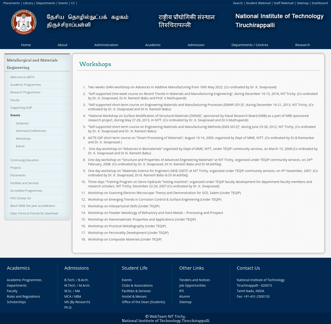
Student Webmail (258, 3)
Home (26, 44)
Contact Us (248, 268)
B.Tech (69, 280)
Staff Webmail (284, 3)
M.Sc (67, 291)
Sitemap (303, 3)
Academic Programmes (25, 85)
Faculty (15, 100)
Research (302, 44)
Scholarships (16, 302)
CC (73, 3)
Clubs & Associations (137, 285)
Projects (15, 168)
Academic (153, 44)
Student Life (135, 268)
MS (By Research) (77, 302)
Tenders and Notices (194, 280)
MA (77, 291)
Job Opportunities (192, 285)
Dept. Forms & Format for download (34, 213)
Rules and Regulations (23, 296)
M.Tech (69, 285)
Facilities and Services (24, 183)
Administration (106, 44)
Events (63, 3)
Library (28, 3)
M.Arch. (84, 285)
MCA (67, 296)
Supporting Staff (21, 107)
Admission (196, 44)
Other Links (191, 268)
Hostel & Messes (134, 296)
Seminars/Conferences (31, 131)
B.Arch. (83, 280)
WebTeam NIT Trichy (167, 316)
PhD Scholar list (20, 198)
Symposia (22, 123)
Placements (11, 3)
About (62, 44)
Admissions (76, 268)
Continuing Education (24, 160)
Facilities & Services (136, 291)
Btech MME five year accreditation (32, 206)
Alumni (184, 296)
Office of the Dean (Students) (143, 302)
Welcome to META (22, 77)
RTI (181, 291)
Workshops (23, 138)
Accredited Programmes (26, 190)
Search (238, 3)
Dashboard (320, 3)
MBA (77, 296)
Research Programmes (25, 92)
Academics (18, 268)
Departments (45, 3)
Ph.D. (68, 307)
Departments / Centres (249, 44)
